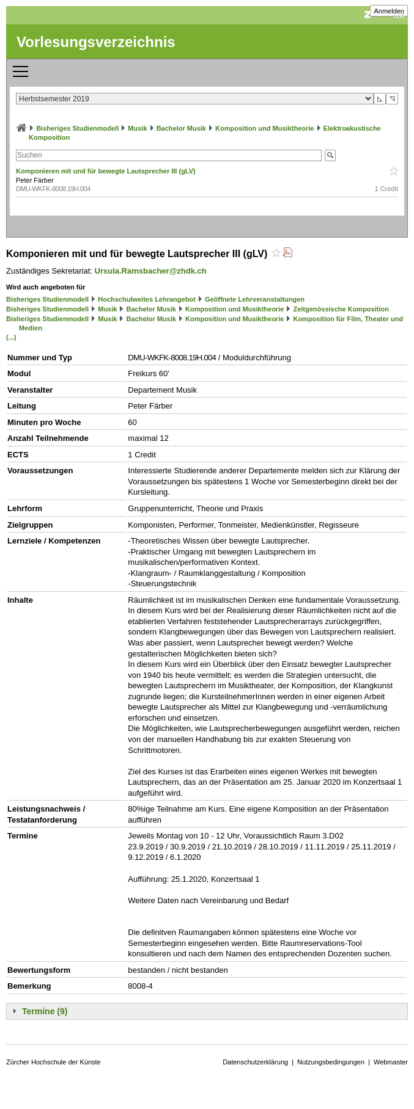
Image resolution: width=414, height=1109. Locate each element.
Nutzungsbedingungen (330, 1062)
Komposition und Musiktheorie (264, 128)
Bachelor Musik (181, 128)
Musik (137, 128)
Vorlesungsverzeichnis (96, 42)
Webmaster (391, 1062)
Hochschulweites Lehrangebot (147, 299)
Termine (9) (44, 1011)
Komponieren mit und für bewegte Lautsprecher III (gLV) (107, 171)
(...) (11, 337)
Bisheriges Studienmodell (77, 128)
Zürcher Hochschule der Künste (53, 1062)
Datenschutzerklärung (255, 1062)
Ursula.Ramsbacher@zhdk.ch (151, 270)
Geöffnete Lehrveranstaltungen (255, 299)
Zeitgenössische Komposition (340, 309)
